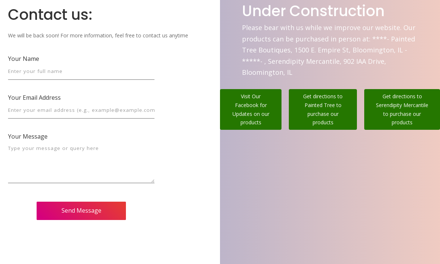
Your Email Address (34, 98)
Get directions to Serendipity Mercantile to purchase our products (402, 109)
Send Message (81, 210)
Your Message (28, 136)
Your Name (23, 59)
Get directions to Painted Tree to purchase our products (323, 109)
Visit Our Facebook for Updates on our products (250, 109)
